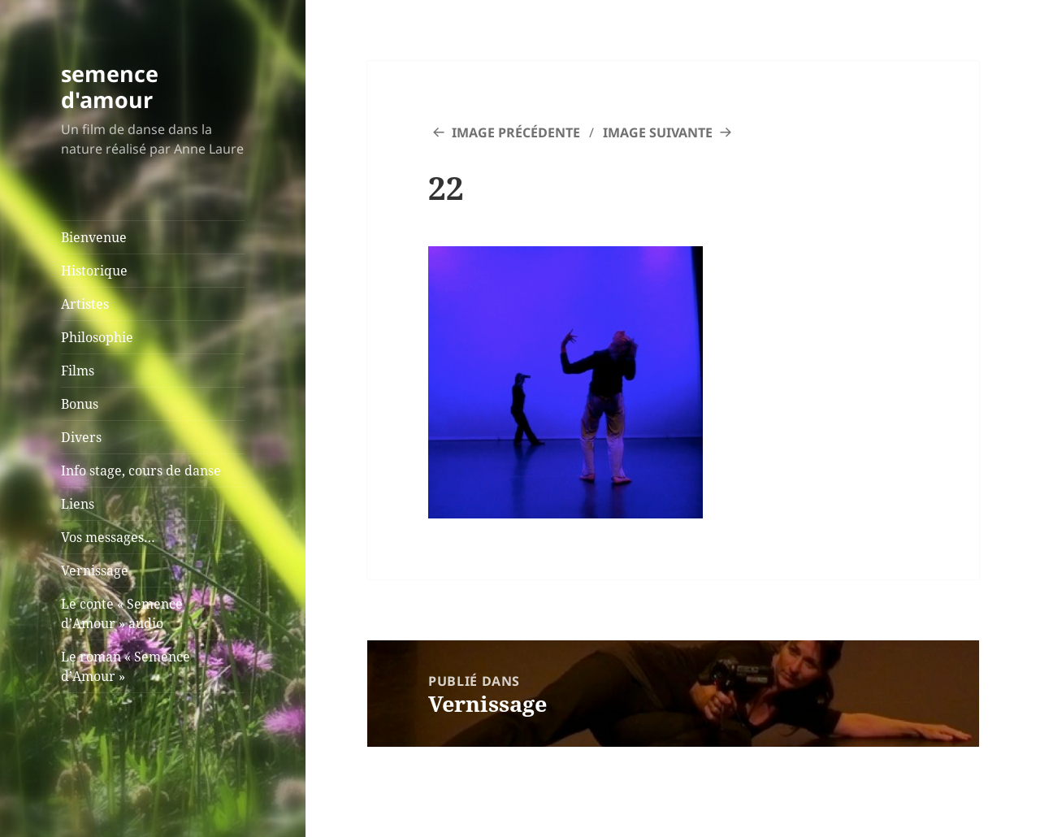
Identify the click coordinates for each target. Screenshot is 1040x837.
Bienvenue (94, 237)
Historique (94, 271)
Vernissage (94, 570)
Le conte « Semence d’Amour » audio (122, 613)
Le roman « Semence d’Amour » (125, 666)
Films (77, 370)
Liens (77, 504)
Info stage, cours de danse (141, 470)
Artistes (85, 304)
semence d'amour (109, 87)
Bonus (79, 404)
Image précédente (516, 132)
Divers (81, 437)
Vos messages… (108, 537)
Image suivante (658, 132)
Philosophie (97, 337)
